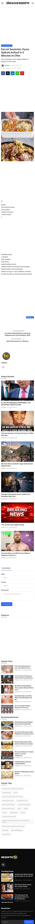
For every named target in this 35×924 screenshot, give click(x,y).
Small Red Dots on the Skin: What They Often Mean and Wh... (23, 697)
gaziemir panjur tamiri (8, 808)
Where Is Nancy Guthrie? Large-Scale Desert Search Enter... (17, 465)
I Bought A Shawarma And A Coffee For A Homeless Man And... (16, 495)
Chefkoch (4, 363)
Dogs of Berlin (6, 834)
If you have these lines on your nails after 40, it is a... (23, 667)
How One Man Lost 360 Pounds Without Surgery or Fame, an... (15, 554)
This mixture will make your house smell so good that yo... (24, 677)
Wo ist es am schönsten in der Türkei (12, 796)
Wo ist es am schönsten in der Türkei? (12, 788)
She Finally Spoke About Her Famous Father (23, 885)
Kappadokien (13, 812)
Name (3, 574)
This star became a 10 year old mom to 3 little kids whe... (17, 434)
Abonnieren (29, 922)
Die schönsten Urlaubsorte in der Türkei (13, 826)
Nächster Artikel (17, 339)
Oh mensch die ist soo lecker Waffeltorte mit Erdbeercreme (24, 733)
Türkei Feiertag (6, 792)
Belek (19, 808)
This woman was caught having (12, 525)
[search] (32, 3)
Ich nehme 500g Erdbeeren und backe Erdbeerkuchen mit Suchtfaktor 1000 (17, 334)
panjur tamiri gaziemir (24, 804)
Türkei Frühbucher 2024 (8, 816)
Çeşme (26, 808)
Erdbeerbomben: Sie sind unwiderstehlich (23, 762)
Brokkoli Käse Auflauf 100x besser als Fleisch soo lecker (24, 743)
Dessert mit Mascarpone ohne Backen (24, 772)
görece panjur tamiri (8, 800)
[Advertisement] (17, 25)
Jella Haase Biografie (17, 830)
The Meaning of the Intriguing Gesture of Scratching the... (22, 897)
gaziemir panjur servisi (8, 804)
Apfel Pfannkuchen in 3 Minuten (17, 341)
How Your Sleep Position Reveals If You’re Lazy (22, 706)
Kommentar (5, 590)
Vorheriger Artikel (17, 331)
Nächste (30, 317)
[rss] (3, 864)
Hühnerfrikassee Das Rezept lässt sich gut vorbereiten (24, 723)
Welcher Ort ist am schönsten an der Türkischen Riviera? (15, 821)
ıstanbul (4, 812)
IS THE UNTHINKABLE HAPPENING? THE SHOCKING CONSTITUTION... (16, 404)
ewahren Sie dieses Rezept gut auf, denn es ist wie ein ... (24, 876)
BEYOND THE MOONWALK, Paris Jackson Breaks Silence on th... (24, 687)
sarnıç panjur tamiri (22, 800)
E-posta (3, 582)
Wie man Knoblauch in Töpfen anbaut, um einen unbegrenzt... (24, 753)
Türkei (15, 792)
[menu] (2, 3)
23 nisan (23, 812)
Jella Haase (5, 830)
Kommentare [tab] (6, 568)
